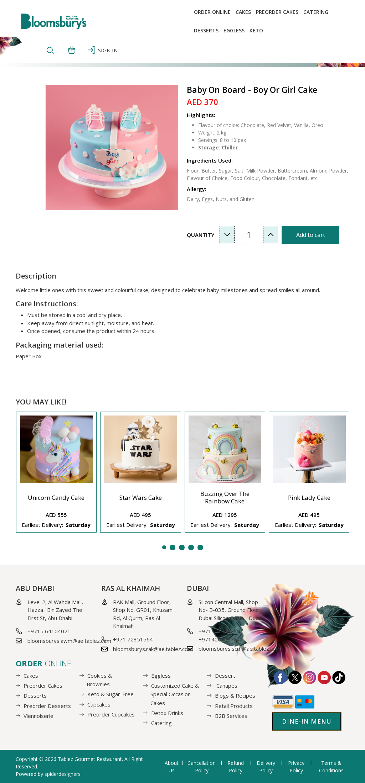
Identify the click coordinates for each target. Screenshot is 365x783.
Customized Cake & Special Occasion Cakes (174, 694)
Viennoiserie (38, 715)
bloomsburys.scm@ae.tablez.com (240, 648)
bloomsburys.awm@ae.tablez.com (69, 640)
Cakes (243, 12)
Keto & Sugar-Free (110, 694)
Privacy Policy (296, 767)
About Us (172, 767)
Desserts (206, 30)
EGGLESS (234, 30)
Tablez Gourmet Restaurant (90, 759)
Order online (212, 12)
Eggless (161, 675)
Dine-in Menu (306, 721)
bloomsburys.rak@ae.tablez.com (152, 648)
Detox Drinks (167, 712)
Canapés (226, 685)
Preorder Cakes (277, 12)
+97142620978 (218, 639)
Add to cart (310, 235)
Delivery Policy (266, 767)
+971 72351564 (133, 639)
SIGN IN (103, 50)
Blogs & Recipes (235, 695)
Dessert (225, 675)
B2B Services (231, 715)
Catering (315, 12)
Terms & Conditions (331, 767)
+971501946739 (219, 631)
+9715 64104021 (49, 631)
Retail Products (234, 705)
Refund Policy (235, 767)
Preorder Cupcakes (111, 714)
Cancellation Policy (201, 767)
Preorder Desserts (47, 705)
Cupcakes (98, 704)
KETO (256, 30)
